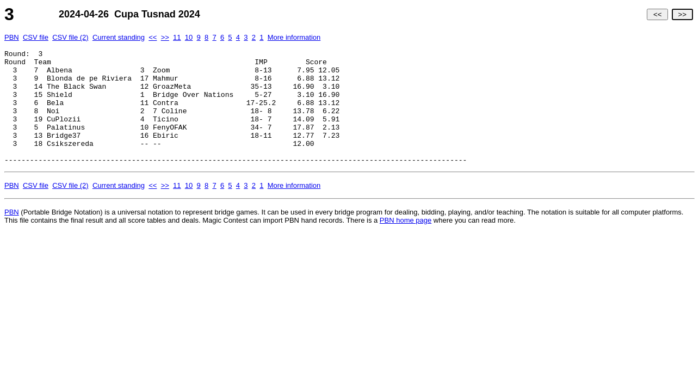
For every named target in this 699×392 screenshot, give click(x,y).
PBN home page (405, 243)
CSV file (35, 37)
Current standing (118, 37)
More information (294, 37)
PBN (11, 37)
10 (189, 37)
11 (177, 37)
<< (657, 14)
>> (682, 14)
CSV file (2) (70, 37)
